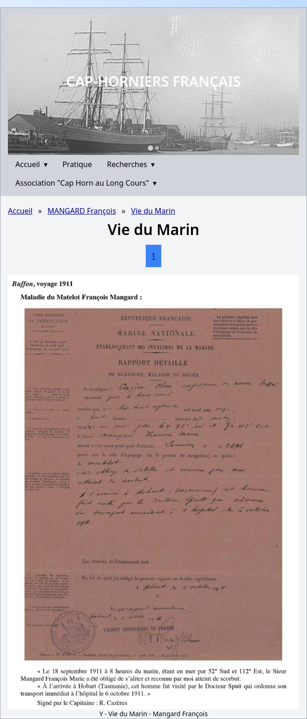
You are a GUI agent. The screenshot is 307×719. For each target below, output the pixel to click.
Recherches (131, 164)
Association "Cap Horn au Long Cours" (86, 183)
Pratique (77, 164)
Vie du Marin (153, 211)
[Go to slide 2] (157, 148)
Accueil (31, 164)
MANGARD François (82, 211)
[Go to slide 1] (150, 147)
